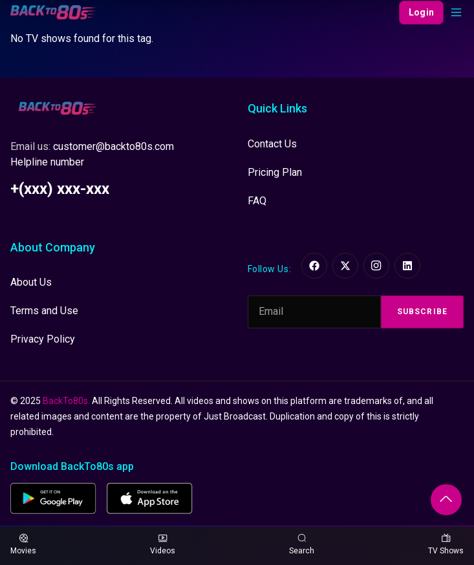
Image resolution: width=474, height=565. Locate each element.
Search (301, 544)
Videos (162, 544)
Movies (23, 544)
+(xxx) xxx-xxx (59, 189)
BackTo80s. (66, 401)
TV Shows (446, 544)
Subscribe (422, 311)
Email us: (92, 146)
